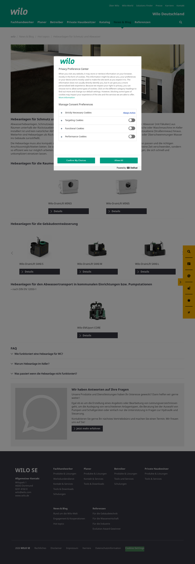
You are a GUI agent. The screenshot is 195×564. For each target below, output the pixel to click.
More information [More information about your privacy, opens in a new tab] (67, 97)
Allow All (119, 160)
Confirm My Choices (76, 160)
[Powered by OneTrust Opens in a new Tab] (128, 168)
